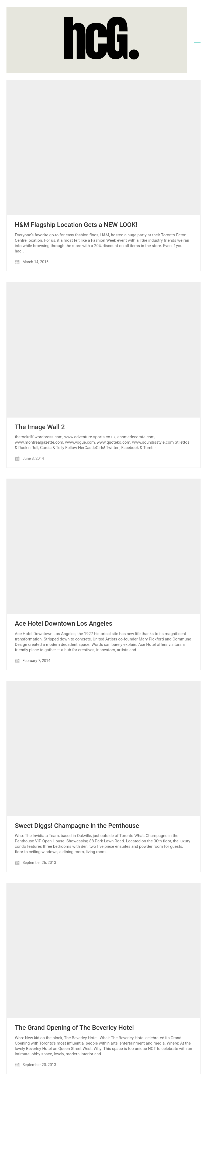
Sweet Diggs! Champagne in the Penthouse (77, 825)
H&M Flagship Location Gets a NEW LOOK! (76, 224)
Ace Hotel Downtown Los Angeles (63, 623)
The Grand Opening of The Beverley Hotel (74, 1027)
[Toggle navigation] (197, 40)
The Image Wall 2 (40, 426)
